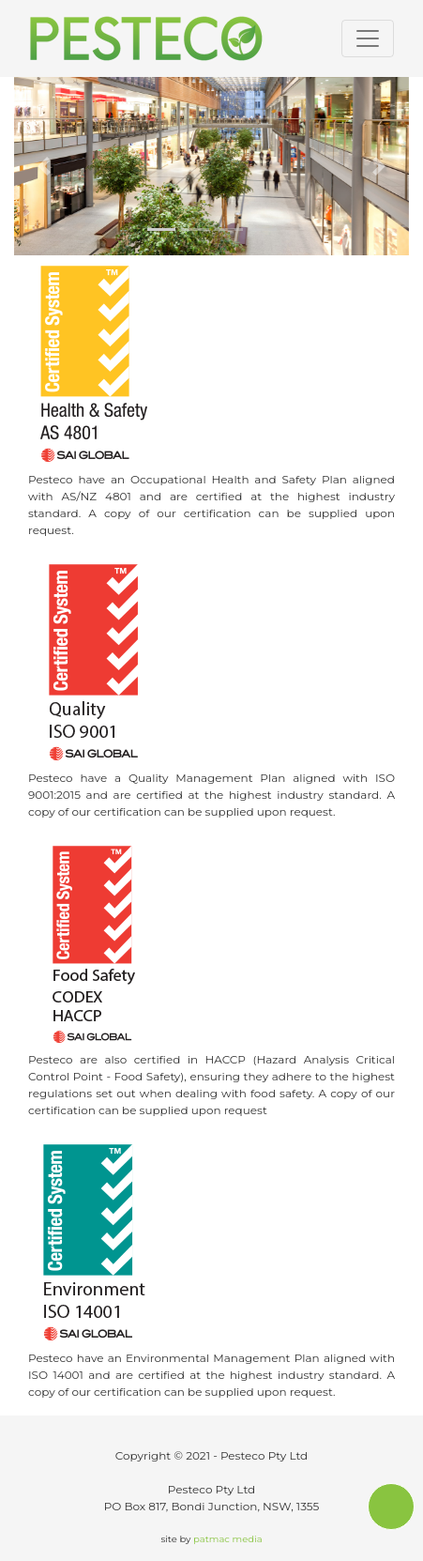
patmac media (228, 1539)
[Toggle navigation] (367, 38)
